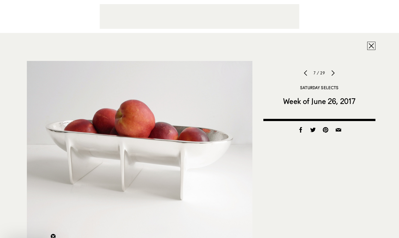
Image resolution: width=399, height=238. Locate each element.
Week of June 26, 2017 (319, 101)
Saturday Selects (319, 87)
